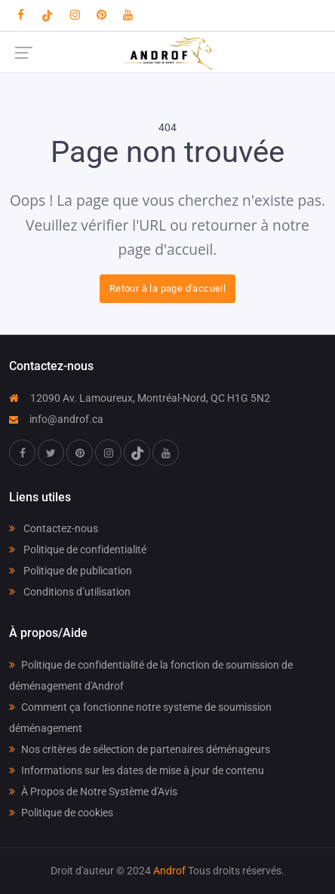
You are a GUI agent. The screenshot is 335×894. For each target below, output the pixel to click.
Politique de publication (70, 571)
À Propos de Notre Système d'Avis (93, 791)
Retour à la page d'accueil (167, 288)
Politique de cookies (61, 813)
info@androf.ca (56, 419)
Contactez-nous (53, 528)
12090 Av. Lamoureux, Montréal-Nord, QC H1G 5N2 (139, 398)
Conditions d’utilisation (70, 592)
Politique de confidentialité (77, 549)
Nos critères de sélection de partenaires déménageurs (139, 749)
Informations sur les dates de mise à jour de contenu (136, 770)
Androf (169, 871)
